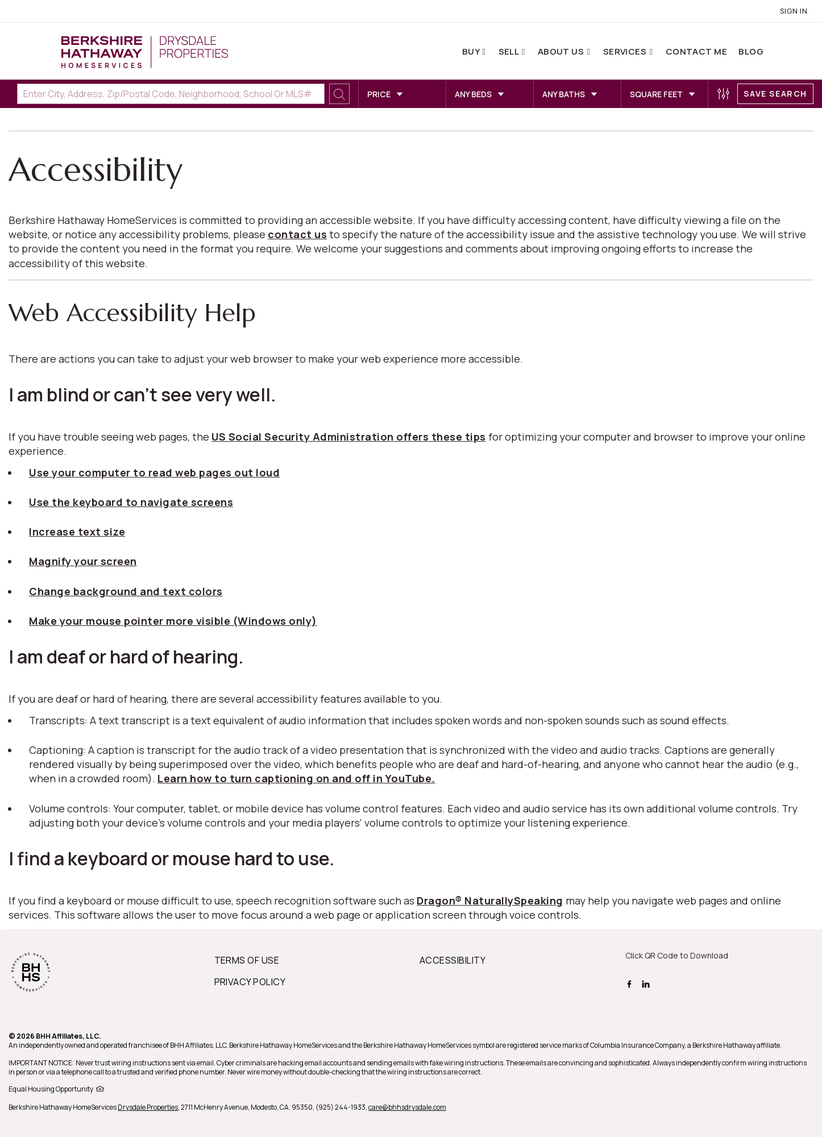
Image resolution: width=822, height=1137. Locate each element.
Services (626, 51)
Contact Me (697, 51)
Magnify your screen (83, 561)
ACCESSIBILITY (452, 960)
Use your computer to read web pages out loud (154, 472)
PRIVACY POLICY (250, 982)
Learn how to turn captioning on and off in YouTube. (296, 778)
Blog (750, 51)
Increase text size (77, 531)
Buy (471, 51)
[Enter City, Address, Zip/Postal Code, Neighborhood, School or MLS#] (171, 94)
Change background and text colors (126, 591)
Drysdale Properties (148, 1107)
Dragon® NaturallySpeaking (490, 900)
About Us (562, 51)
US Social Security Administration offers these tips (348, 436)
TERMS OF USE (247, 960)
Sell (510, 51)
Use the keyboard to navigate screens (131, 502)
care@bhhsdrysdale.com (407, 1107)
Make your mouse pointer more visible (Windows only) (173, 621)
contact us (297, 234)
